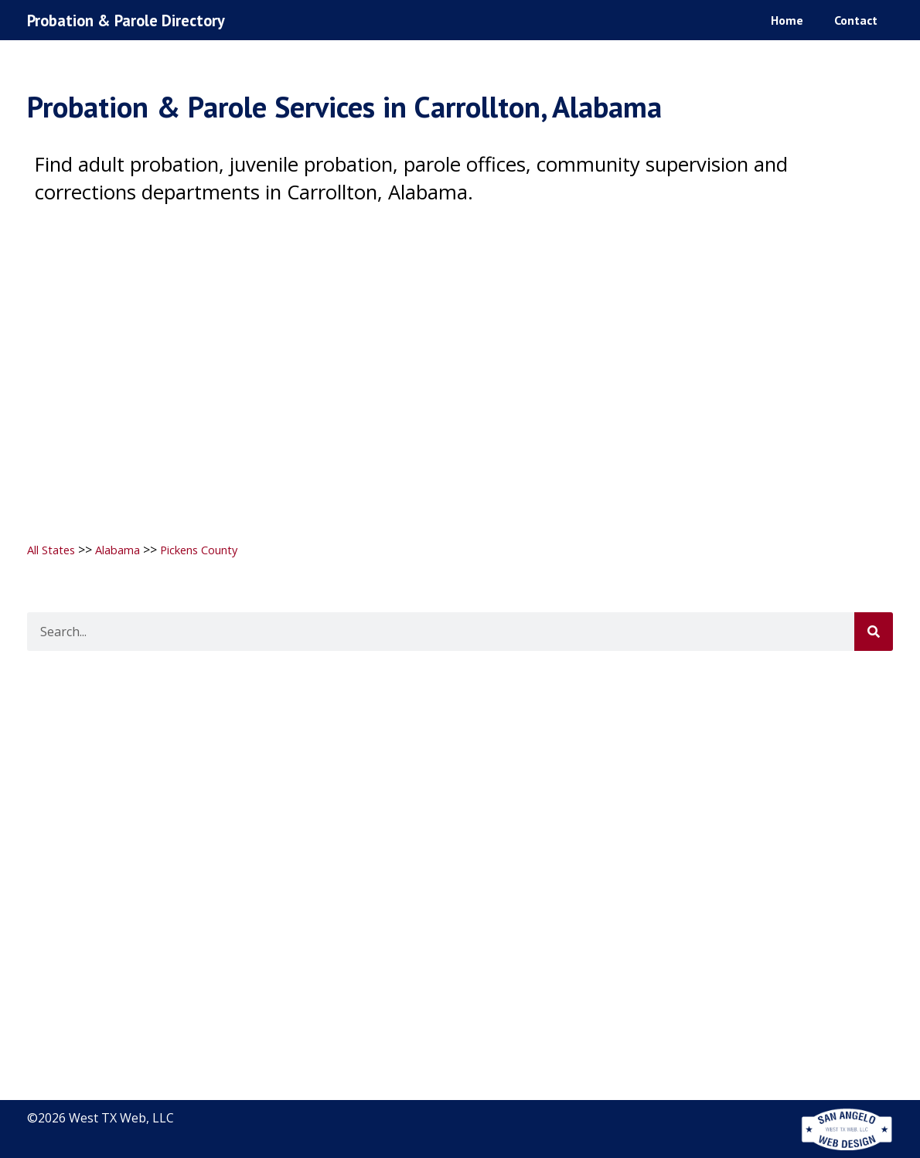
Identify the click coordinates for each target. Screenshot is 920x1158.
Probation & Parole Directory (137, 20)
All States (53, 549)
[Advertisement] (460, 365)
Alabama (126, 549)
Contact (855, 19)
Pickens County (215, 549)
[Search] (873, 631)
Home (787, 19)
